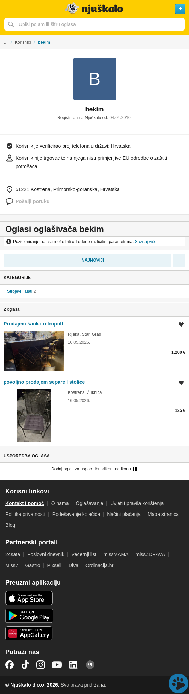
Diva (73, 565)
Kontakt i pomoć (24, 503)
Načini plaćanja (124, 514)
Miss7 (11, 565)
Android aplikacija (29, 616)
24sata (12, 554)
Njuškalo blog (90, 664)
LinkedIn (74, 664)
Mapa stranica (163, 514)
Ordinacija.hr (99, 565)
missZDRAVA (150, 554)
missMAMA (116, 554)
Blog (10, 525)
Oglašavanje (89, 503)
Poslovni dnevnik (45, 554)
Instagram (40, 664)
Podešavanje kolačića (76, 514)
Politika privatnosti (25, 514)
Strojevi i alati (19, 291)
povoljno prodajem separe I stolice (44, 382)
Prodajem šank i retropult (33, 324)
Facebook (9, 664)
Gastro (32, 565)
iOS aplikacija (29, 598)
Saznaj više (145, 241)
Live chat (178, 683)
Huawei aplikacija (29, 633)
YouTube (57, 664)
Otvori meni (8, 9)
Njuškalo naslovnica (94, 9)
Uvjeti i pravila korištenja (137, 503)
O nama (60, 503)
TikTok (25, 664)
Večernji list (83, 554)
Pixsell (54, 565)
